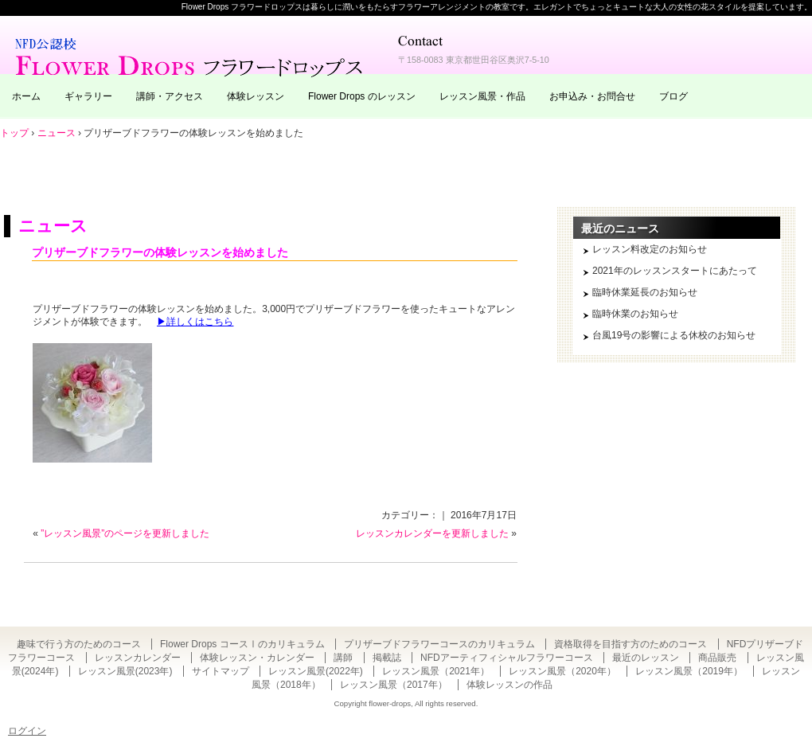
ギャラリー (88, 96)
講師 (343, 657)
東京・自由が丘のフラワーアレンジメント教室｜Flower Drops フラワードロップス (191, 56)
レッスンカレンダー (138, 657)
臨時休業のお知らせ (635, 313)
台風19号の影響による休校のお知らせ (673, 335)
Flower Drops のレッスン (362, 96)
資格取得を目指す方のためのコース (630, 644)
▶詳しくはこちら (195, 321)
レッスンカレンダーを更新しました (432, 533)
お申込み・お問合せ (592, 96)
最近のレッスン (645, 657)
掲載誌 (387, 657)
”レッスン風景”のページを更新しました (125, 533)
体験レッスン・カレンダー (257, 657)
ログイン (27, 730)
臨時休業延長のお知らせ (644, 292)
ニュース (53, 226)
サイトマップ (220, 671)
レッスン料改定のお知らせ (649, 249)
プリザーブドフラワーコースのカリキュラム (439, 644)
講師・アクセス (169, 96)
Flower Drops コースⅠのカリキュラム (242, 644)
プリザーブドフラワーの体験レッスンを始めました (160, 252)
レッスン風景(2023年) (125, 671)
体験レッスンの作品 (509, 684)
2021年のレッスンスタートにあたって (674, 270)
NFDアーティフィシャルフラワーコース (506, 657)
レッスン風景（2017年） (393, 684)
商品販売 (717, 657)
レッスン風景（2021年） (436, 671)
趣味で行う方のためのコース (79, 644)
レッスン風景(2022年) (315, 671)
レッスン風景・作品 (482, 96)
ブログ (673, 96)
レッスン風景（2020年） (562, 671)
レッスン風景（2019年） (689, 671)
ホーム (26, 96)
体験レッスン (255, 96)
